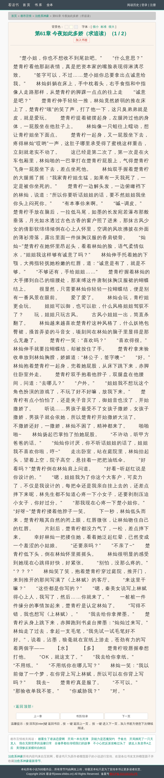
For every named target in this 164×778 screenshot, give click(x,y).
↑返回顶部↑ (23, 706)
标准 (104, 26)
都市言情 (25, 15)
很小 (96, 26)
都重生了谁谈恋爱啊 (51, 739)
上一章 (38, 716)
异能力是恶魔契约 (103, 739)
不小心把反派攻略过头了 (109, 743)
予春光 (122, 739)
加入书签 (82, 40)
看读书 (13, 5)
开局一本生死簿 (78, 739)
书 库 (38, 5)
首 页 (26, 5)
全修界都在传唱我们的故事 (72, 743)
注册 (153, 5)
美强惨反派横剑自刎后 (31, 747)
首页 (14, 15)
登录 (144, 5)
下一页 (126, 716)
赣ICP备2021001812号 (123, 773)
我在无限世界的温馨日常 (35, 743)
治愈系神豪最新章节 (27, 761)
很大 (111, 26)
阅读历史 (133, 5)
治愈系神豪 (42, 15)
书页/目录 (82, 716)
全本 (50, 5)
